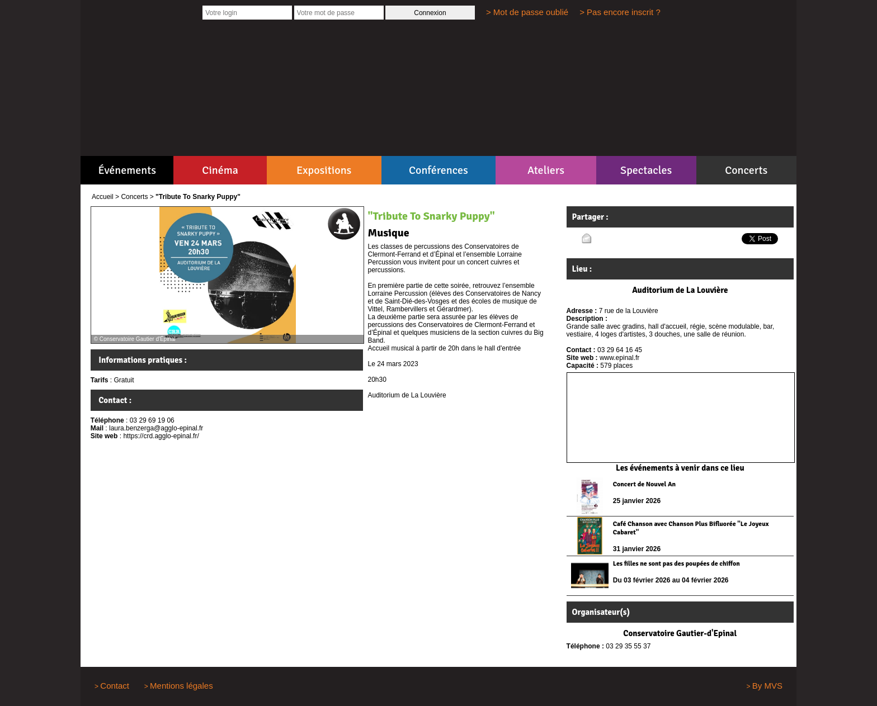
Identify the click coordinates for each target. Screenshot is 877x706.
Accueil (103, 197)
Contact (114, 685)
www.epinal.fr (619, 358)
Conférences (438, 170)
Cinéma (220, 170)
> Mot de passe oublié (527, 12)
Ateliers (545, 170)
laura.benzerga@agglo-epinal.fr (156, 428)
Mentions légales (181, 685)
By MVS (767, 685)
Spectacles (646, 170)
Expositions (323, 170)
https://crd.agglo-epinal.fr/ (161, 436)
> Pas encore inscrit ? (620, 12)
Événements (127, 170)
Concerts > (137, 197)
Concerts (746, 170)
